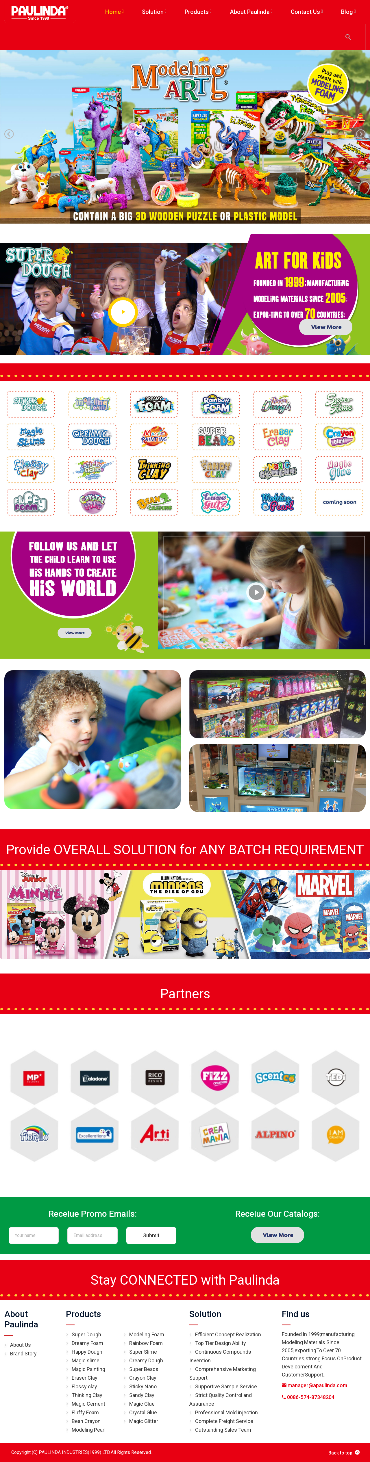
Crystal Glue (143, 1412)
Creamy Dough (146, 1360)
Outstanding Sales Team (223, 1430)
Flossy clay (84, 1386)
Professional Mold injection (226, 1412)
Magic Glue (142, 1404)
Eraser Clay (84, 1378)
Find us (296, 1314)
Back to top (344, 1452)
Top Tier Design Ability (220, 1343)
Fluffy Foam (85, 1412)
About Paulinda (21, 1319)
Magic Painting (88, 1369)
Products (83, 1314)
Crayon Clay (142, 1378)
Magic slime (85, 1360)
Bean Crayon (86, 1421)
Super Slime (143, 1352)
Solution (205, 1314)
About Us (20, 1345)
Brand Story (23, 1353)
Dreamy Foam (87, 1343)
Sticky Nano (143, 1386)
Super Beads (143, 1369)
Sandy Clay (141, 1395)
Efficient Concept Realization (228, 1334)
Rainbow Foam (146, 1343)
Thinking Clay (87, 1395)
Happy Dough (87, 1352)
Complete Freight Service (224, 1421)
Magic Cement (88, 1404)
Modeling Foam (146, 1334)
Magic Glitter (143, 1421)
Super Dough (86, 1334)
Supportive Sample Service (226, 1386)
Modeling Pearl (89, 1430)
